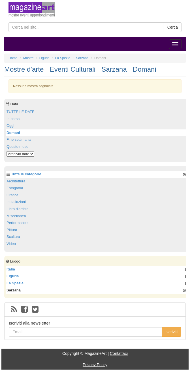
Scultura (13, 236)
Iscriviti (171, 332)
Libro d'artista (18, 209)
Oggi (10, 125)
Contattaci (119, 353)
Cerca (172, 27)
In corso (13, 119)
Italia (11, 269)
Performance (17, 223)
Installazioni (16, 202)
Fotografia (15, 188)
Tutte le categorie (26, 174)
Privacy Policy (95, 365)
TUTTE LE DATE (21, 112)
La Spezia (15, 283)
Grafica (12, 195)
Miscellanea (16, 216)
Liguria (13, 276)
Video (11, 244)
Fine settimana (19, 139)
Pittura (12, 230)
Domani (13, 133)
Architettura (16, 181)
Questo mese (17, 146)
